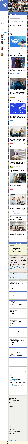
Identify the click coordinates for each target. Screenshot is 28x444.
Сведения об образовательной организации (14, 400)
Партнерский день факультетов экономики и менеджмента (16, 252)
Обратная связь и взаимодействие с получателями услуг (15, 417)
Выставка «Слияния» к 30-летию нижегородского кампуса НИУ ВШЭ (16, 101)
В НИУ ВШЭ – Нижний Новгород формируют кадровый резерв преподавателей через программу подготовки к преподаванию (16, 18)
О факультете (12, 273)
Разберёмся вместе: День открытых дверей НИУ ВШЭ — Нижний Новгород (17, 34)
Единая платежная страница (12, 404)
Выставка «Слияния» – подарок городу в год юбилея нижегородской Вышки (17, 76)
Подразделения (11, 401)
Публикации (11, 368)
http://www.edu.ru (11, 430)
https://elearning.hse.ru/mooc (12, 432)
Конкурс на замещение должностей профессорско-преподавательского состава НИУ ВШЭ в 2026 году (17, 257)
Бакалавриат (10, 407)
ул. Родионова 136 (2, 30)
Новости (11, 12)
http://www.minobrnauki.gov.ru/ (12, 426)
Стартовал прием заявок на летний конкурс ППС (17, 171)
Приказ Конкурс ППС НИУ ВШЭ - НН (15, 266)
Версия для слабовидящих (12, 402)
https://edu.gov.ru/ (11, 428)
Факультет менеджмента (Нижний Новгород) (4, 5)
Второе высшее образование (12, 409)
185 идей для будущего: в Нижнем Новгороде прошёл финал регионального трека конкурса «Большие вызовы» (17, 54)
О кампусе (10, 397)
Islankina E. (14, 390)
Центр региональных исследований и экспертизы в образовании (4, 21)
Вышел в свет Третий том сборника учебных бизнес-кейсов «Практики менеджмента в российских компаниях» (17, 146)
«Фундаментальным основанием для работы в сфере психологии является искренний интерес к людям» (17, 123)
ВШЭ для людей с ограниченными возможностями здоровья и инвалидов (17, 403)
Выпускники (10, 416)
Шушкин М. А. (15, 379)
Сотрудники (2, 16)
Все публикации (11, 393)
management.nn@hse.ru (4, 32)
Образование (11, 406)
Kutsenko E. (11, 390)
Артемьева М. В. (12, 379)
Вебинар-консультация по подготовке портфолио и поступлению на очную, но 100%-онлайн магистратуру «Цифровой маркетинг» (16, 248)
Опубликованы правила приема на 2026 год (17, 192)
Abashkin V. (16, 390)
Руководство (10, 399)
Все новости (18, 243)
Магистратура (10, 408)
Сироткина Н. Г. (11, 384)
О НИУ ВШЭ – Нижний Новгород (12, 398)
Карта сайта (14, 440)
